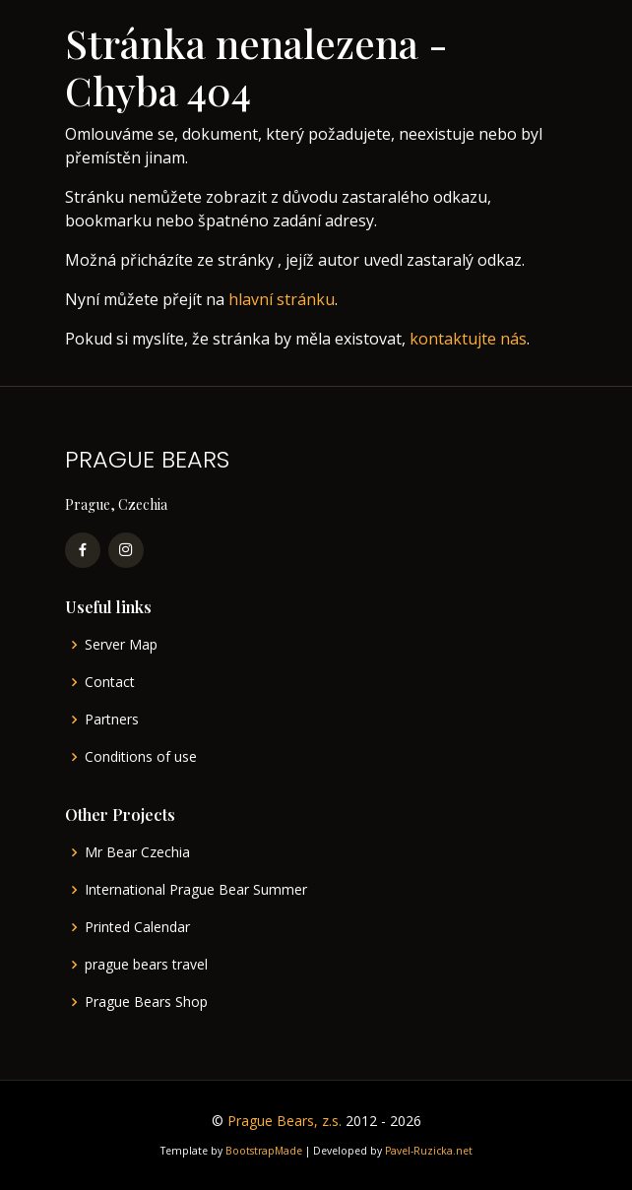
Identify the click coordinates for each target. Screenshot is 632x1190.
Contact (110, 682)
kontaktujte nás (468, 338)
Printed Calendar (137, 927)
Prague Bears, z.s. (284, 1120)
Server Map (121, 645)
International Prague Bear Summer (196, 890)
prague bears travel (146, 964)
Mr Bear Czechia (137, 852)
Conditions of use (141, 757)
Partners (112, 719)
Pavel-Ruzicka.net (429, 1151)
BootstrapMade (263, 1151)
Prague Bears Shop (146, 1002)
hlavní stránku (281, 299)
